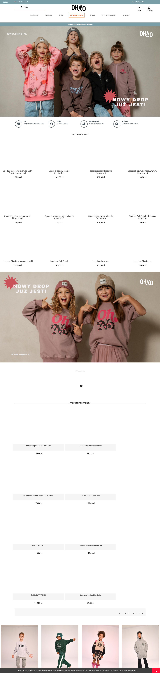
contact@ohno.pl (22, 2)
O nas (16, 660)
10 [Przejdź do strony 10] (139, 518)
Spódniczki (100, 560)
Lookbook (18, 654)
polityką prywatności (80, 622)
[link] (80, 71)
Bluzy (140, 560)
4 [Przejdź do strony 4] (130, 518)
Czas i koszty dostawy (55, 657)
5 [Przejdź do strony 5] (133, 518)
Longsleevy (19, 560)
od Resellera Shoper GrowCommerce (125, 656)
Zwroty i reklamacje (54, 654)
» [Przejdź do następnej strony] (142, 518)
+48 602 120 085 (139, 2)
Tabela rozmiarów (21, 657)
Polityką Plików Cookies (67, 670)
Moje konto (149, 10)
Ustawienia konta (86, 657)
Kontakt (17, 662)
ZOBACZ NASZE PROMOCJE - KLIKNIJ (80, 24)
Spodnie (59, 560)
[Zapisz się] (80, 616)
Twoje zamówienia (86, 654)
